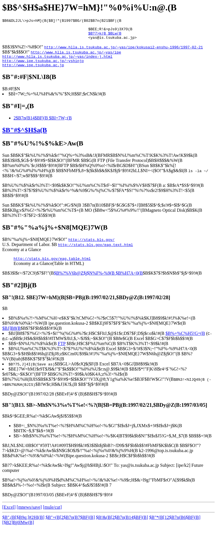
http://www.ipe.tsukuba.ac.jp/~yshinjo (43, 66)
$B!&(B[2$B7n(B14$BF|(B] (122, 525)
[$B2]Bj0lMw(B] (18, 530)
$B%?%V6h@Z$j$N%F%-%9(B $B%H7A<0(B (98, 280)
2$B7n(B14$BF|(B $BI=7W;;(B (43, 124)
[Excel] (9, 514)
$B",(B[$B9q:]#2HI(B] (23, 525)
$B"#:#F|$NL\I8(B (29, 83)
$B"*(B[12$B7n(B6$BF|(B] (174, 525)
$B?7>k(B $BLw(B (104, 36)
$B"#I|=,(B (18, 112)
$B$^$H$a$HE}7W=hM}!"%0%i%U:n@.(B (89, 7)
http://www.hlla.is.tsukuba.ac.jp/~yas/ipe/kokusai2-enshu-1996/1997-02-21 (123, 51)
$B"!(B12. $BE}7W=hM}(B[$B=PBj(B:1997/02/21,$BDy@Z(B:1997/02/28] (86, 305)
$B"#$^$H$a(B (24, 136)
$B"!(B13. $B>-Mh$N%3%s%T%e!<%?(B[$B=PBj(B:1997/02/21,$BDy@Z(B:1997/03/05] (104, 413)
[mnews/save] (29, 514)
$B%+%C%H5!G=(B (185, 341)
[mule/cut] (52, 514)
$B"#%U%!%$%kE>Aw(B (42, 150)
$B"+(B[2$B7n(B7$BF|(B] (70, 525)
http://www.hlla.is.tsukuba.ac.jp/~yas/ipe (76, 56)
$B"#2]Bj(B (19, 292)
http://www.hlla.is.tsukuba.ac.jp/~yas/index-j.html (57, 61)
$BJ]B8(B (11, 335)
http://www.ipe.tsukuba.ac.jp (33, 71)
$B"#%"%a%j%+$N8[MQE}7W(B (54, 234)
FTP (62, 351)
